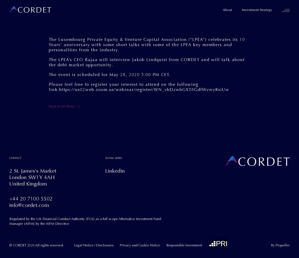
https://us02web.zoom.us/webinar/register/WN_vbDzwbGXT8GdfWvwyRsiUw (144, 89)
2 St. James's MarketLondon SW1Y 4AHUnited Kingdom (32, 177)
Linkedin (115, 171)
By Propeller (280, 245)
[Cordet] (30, 10)
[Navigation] (286, 10)
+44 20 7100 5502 (31, 198)
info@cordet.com (29, 205)
